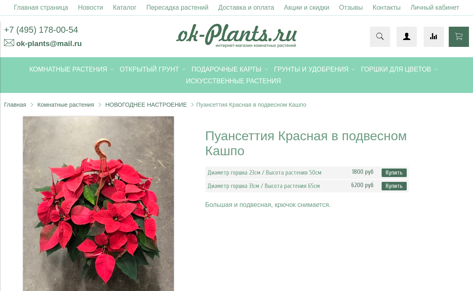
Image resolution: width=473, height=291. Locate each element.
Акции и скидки (306, 7)
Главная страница (41, 7)
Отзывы (351, 7)
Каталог (124, 7)
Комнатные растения (65, 104)
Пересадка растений (177, 7)
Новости (90, 7)
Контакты (387, 7)
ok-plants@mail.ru (49, 43)
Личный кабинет (434, 7)
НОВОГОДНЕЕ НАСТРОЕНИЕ (146, 104)
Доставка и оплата (246, 7)
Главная (15, 104)
